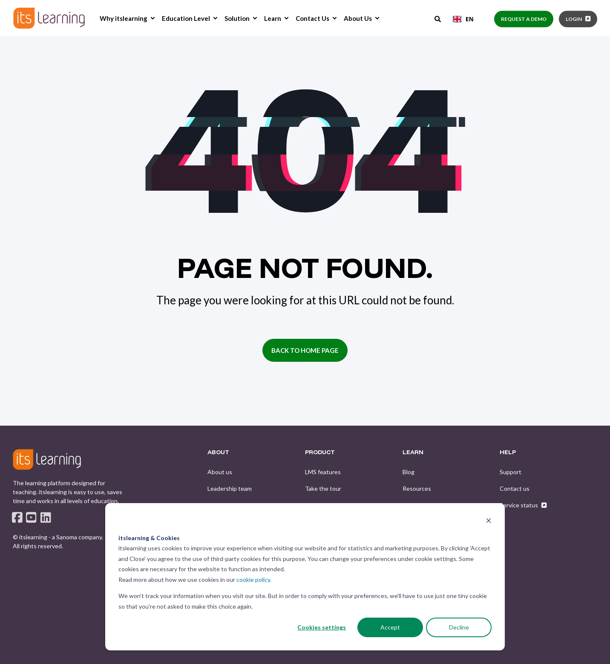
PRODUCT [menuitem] (320, 452)
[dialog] (305, 576)
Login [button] (574, 19)
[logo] (47, 459)
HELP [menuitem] (508, 452)
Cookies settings (321, 627)
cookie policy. (253, 579)
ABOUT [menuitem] (218, 452)
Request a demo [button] (524, 19)
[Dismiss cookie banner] (489, 521)
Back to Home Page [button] (305, 350)
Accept (390, 627)
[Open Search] (438, 18)
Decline (459, 627)
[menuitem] (152, 18)
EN (463, 19)
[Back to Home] (49, 18)
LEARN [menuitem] (413, 452)
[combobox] (463, 19)
